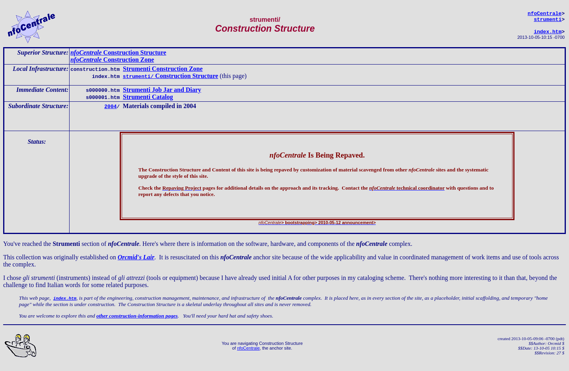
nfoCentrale (248, 352)
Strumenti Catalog (148, 100)
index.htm (547, 34)
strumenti (547, 21)
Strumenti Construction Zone (163, 72)
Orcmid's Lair (136, 262)
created (503, 343)
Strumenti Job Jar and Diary (162, 93)
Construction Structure (118, 56)
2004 (110, 109)
